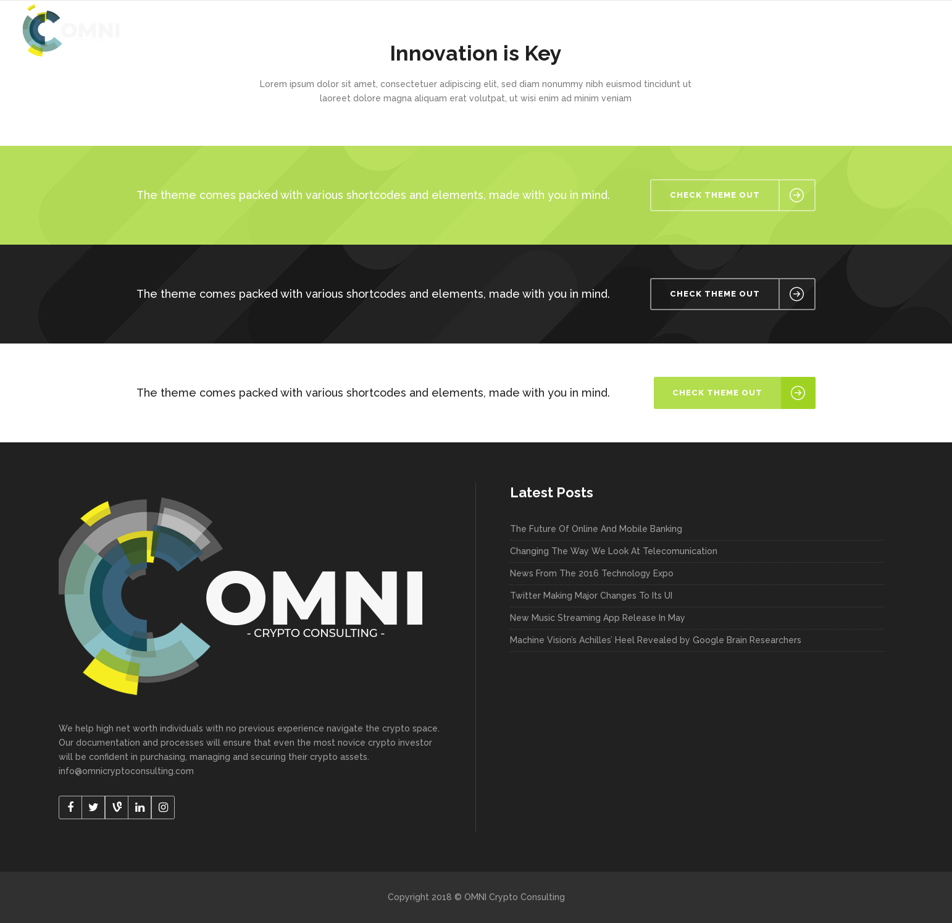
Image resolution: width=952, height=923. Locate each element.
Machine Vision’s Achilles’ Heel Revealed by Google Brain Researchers (655, 640)
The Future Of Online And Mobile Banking (596, 529)
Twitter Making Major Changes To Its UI (591, 596)
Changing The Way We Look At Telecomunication (613, 551)
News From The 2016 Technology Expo (592, 573)
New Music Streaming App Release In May (597, 618)
